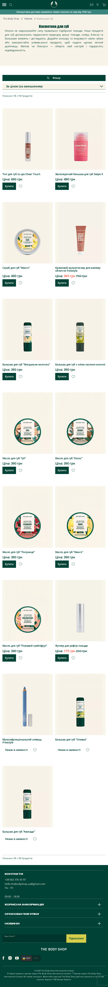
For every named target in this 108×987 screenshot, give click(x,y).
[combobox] (54, 86)
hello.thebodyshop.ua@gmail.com (25, 884)
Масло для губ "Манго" (69, 552)
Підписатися (76, 938)
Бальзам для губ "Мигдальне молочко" (26, 364)
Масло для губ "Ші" (14, 458)
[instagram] (10, 958)
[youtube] (17, 958)
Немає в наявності (16, 750)
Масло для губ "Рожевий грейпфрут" (24, 645)
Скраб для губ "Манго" (16, 267)
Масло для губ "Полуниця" (18, 552)
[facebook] (3, 958)
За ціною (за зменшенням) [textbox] (24, 86)
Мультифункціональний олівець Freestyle (22, 741)
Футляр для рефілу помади (71, 645)
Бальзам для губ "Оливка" (71, 739)
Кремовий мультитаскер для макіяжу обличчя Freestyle (78, 269)
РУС (36, 958)
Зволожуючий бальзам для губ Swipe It (79, 174)
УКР (26, 958)
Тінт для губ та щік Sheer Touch (21, 174)
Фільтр (53, 78)
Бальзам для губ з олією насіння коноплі (80, 364)
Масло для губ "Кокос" (69, 458)
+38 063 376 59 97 (15, 879)
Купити (9, 186)
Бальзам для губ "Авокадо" (18, 831)
